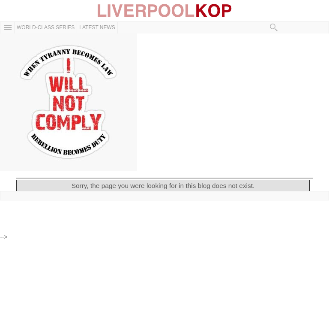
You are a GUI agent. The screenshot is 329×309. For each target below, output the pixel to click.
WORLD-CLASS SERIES (46, 27)
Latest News (97, 27)
